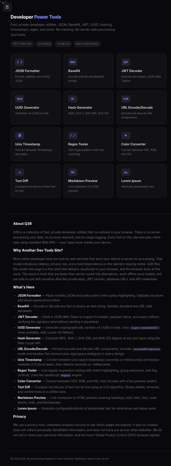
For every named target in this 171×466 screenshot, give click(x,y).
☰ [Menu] (7, 7)
